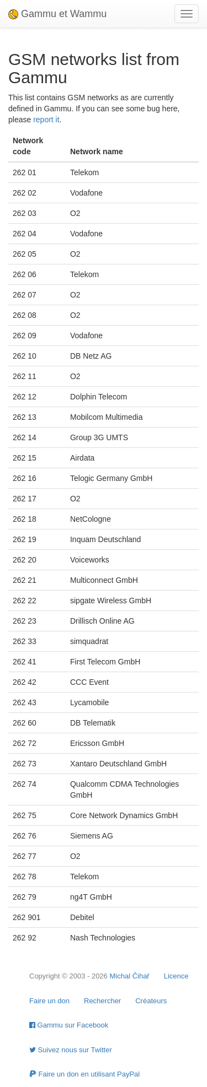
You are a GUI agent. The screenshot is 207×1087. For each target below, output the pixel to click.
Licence (176, 976)
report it (46, 119)
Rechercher (102, 1001)
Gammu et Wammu (57, 13)
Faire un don (49, 1001)
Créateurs (151, 1001)
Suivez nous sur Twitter (70, 1050)
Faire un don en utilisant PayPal (84, 1074)
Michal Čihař (129, 976)
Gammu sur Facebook (68, 1025)
